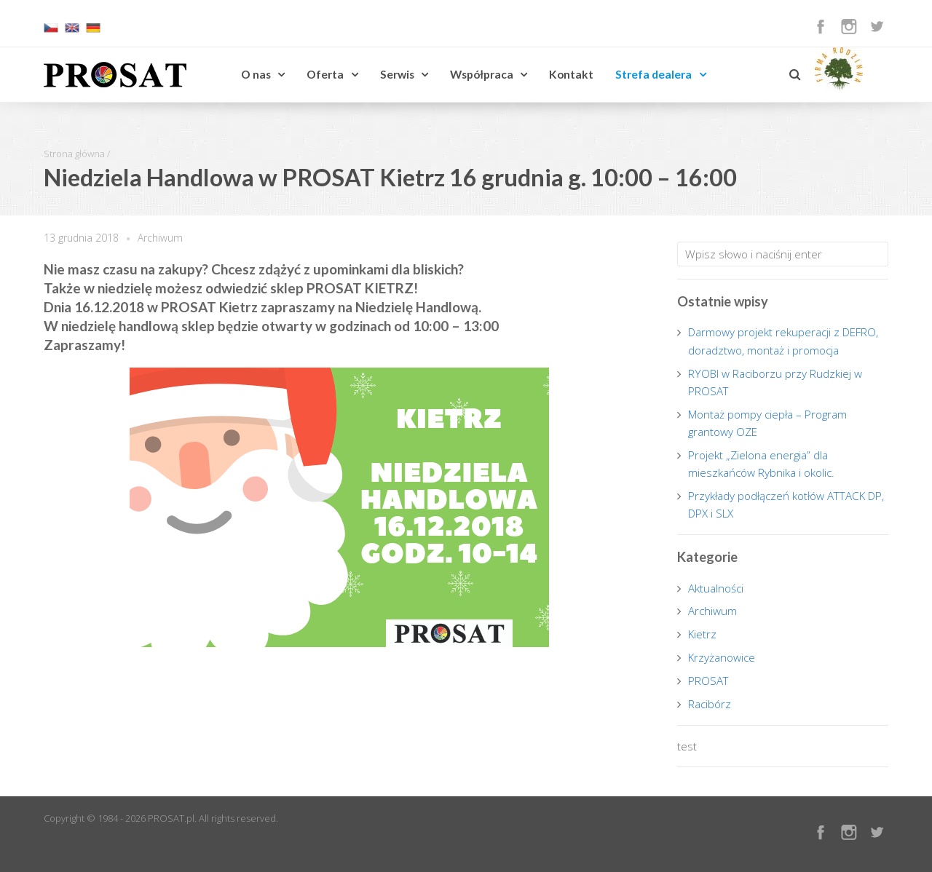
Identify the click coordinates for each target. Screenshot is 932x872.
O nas (256, 74)
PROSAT (708, 680)
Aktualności (715, 588)
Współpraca (481, 74)
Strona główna (74, 153)
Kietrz (702, 634)
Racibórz (709, 704)
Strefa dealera (653, 74)
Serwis (397, 74)
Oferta (325, 74)
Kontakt (571, 74)
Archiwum (160, 238)
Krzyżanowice (721, 657)
